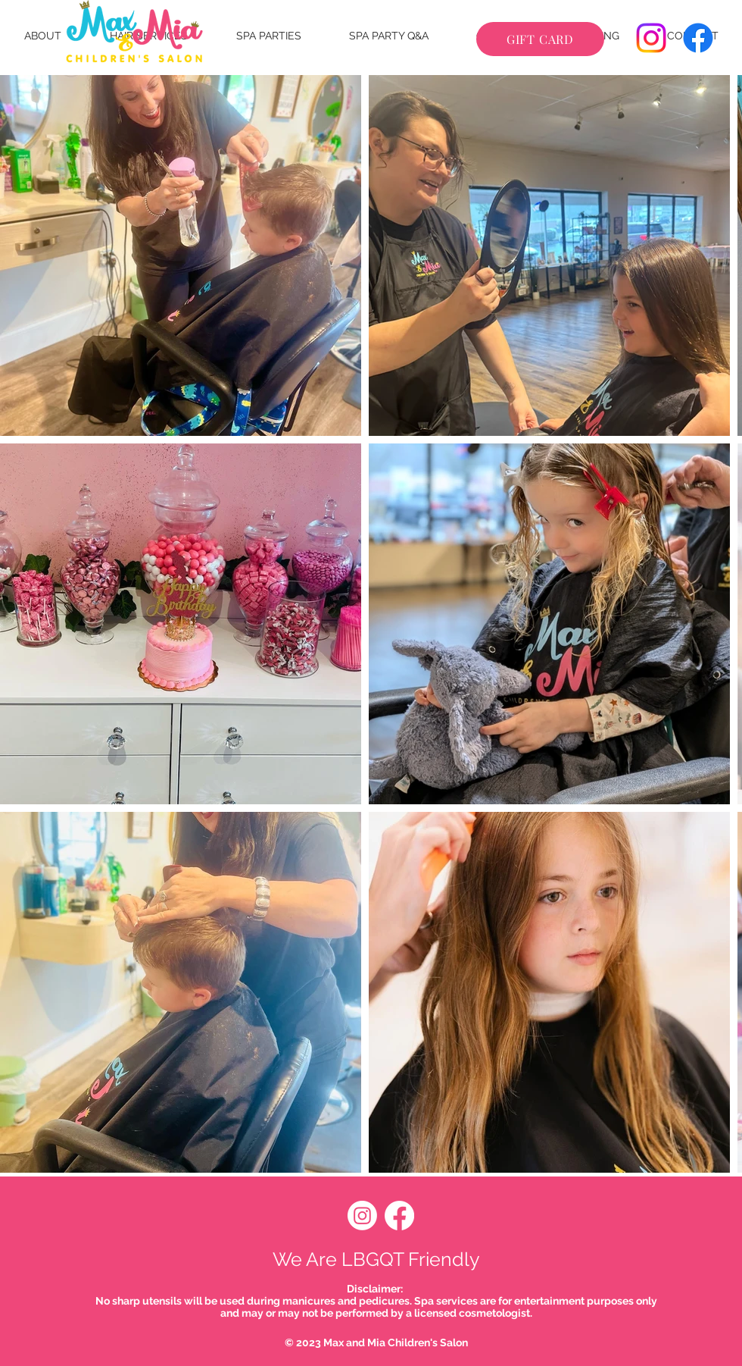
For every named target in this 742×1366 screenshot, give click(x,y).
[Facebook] (698, 38)
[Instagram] (651, 38)
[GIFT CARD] (540, 39)
